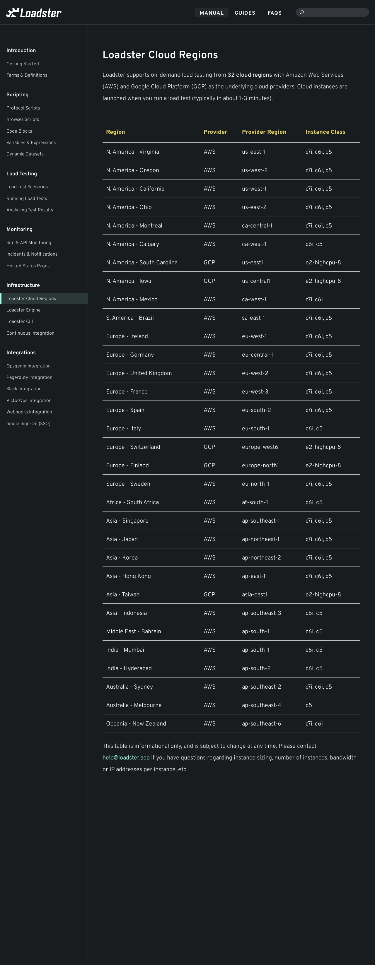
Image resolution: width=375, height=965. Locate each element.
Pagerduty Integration (29, 377)
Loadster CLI (19, 321)
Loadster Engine (23, 309)
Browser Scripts (22, 119)
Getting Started (22, 63)
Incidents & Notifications (31, 253)
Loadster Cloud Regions (31, 298)
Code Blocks (19, 130)
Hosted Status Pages (28, 265)
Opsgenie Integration (28, 365)
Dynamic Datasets (25, 153)
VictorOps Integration (29, 400)
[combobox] (332, 12)
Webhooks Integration (29, 411)
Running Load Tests (26, 198)
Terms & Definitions (26, 74)
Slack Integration (24, 388)
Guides (245, 12)
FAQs (275, 12)
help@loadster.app (126, 757)
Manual (212, 12)
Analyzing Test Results (29, 209)
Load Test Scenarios (27, 186)
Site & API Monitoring (28, 242)
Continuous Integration (30, 332)
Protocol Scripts (23, 107)
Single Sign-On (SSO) (28, 423)
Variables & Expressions (31, 142)
